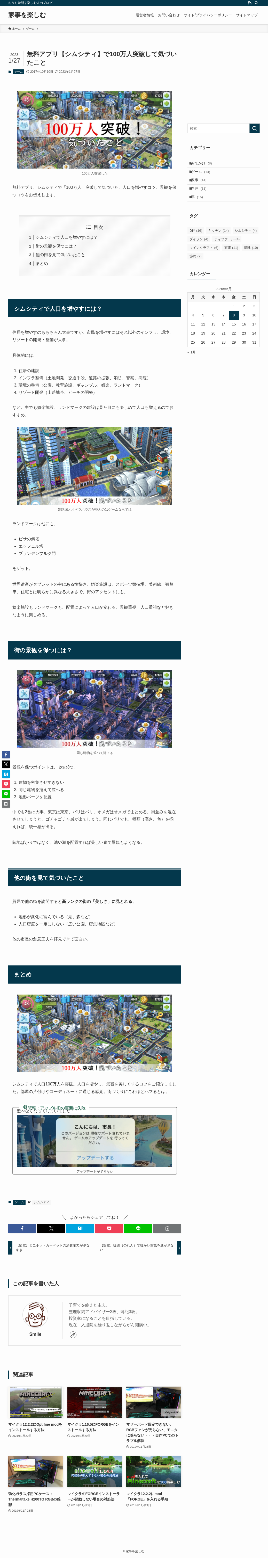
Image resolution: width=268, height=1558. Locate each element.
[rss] (249, 3)
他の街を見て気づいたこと (60, 254)
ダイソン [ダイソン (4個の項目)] (199, 251)
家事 (201, 186)
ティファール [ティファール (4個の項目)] (227, 251)
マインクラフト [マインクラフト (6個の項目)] (204, 260)
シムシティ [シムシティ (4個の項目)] (246, 242)
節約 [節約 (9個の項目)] (196, 268)
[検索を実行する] (254, 128)
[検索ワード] (223, 128)
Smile (35, 1334)
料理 (201, 196)
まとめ (42, 263)
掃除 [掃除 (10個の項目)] (251, 260)
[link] (73, 1334)
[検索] (256, 3)
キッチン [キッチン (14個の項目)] (218, 242)
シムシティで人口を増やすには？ (67, 237)
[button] (22, 1228)
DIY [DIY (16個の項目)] (196, 242)
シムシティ (41, 1202)
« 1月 (191, 364)
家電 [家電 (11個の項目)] (231, 260)
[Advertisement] (223, 82)
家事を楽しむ (27, 15)
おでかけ (204, 164)
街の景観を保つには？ (56, 246)
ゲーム (18, 71)
